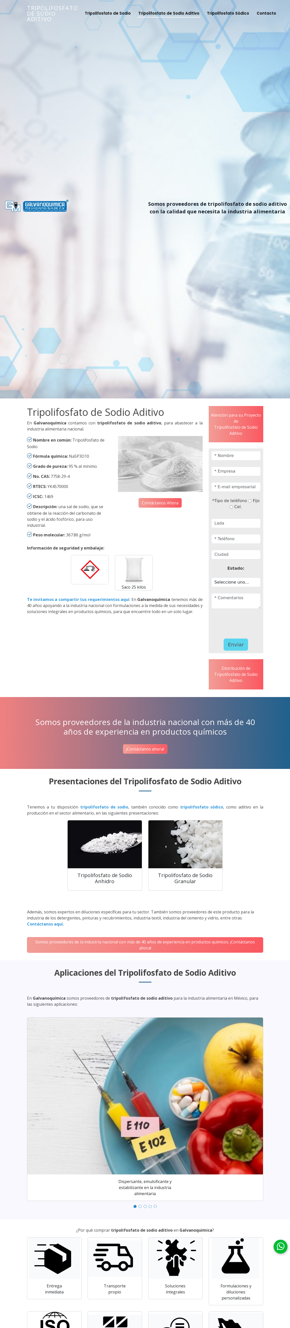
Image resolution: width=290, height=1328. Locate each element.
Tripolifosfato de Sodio (108, 13)
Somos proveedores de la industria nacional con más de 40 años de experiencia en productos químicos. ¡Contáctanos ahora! (145, 945)
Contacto (266, 13)
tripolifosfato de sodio (104, 807)
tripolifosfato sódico (201, 807)
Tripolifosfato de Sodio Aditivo (52, 13)
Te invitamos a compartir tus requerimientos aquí (78, 599)
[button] (135, 1206)
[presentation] (240, 622)
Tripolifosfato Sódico (228, 13)
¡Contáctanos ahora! (145, 749)
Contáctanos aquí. (45, 924)
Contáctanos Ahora (160, 503)
